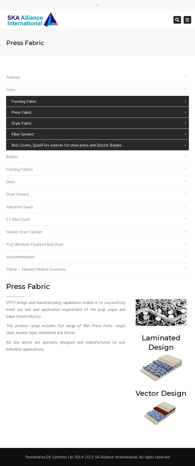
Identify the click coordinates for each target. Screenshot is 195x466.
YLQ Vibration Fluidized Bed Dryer (34, 244)
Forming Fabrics (19, 169)
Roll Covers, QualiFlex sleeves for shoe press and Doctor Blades (66, 145)
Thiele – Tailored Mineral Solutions (36, 269)
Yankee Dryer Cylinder (24, 231)
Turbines (13, 77)
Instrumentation (20, 256)
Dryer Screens (17, 194)
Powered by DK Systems (46, 456)
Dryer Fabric (21, 123)
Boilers (12, 156)
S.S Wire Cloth (18, 219)
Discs (10, 181)
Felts (10, 89)
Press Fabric (21, 112)
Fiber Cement (22, 134)
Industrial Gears (19, 206)
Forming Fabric (24, 101)
